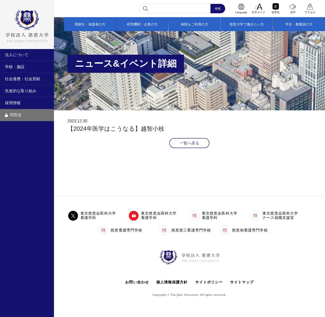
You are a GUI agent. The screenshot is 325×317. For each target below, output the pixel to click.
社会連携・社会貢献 (22, 79)
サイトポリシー (209, 282)
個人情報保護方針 (172, 282)
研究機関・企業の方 (142, 24)
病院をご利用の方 (194, 24)
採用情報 (13, 103)
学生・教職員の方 (299, 24)
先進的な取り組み (20, 91)
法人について (16, 55)
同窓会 (13, 115)
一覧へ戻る (189, 143)
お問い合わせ (137, 282)
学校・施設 (15, 67)
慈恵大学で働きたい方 (247, 24)
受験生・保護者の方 (90, 24)
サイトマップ (242, 282)
